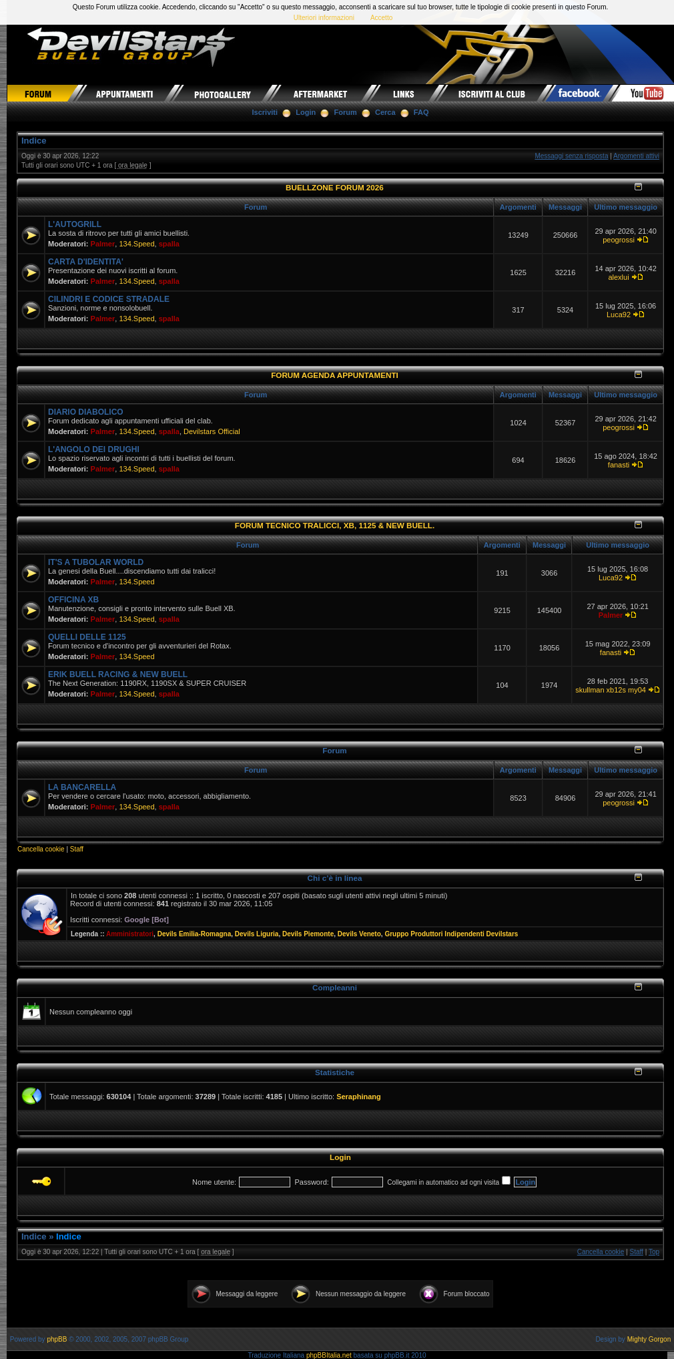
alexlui (618, 277)
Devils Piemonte (308, 934)
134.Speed (136, 244)
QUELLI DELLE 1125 (87, 637)
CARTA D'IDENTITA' (85, 261)
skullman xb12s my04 (610, 690)
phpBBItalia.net (329, 1355)
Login (306, 112)
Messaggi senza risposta (571, 156)
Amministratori (129, 934)
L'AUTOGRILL (74, 224)
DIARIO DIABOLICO (85, 412)
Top (654, 1251)
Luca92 (619, 315)
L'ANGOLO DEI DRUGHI (93, 449)
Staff (76, 849)
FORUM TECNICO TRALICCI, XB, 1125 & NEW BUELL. (334, 525)
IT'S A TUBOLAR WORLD (95, 562)
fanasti (618, 465)
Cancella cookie (41, 849)
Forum (345, 112)
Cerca (385, 112)
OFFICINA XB (73, 599)
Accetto (381, 17)
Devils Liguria (257, 934)
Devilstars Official (212, 431)
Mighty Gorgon (649, 1339)
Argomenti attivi (636, 156)
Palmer (103, 244)
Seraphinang (358, 1097)
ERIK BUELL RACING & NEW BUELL (118, 674)
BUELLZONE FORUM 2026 (335, 187)
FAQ (421, 112)
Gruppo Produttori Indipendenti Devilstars (451, 934)
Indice (34, 141)
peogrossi (619, 240)
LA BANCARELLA (82, 787)
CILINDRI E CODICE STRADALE (109, 299)
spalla (169, 244)
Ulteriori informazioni (324, 17)
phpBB (57, 1339)
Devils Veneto (359, 934)
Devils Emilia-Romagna (194, 934)
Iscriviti (265, 112)
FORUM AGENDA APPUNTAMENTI (334, 375)
